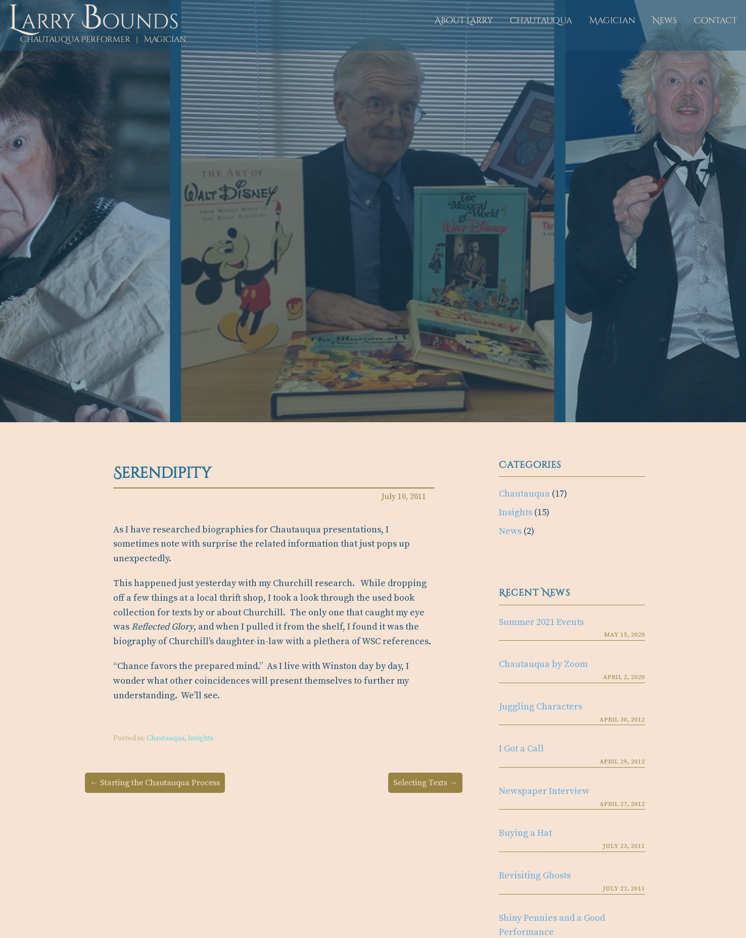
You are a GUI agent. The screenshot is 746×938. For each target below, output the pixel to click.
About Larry (463, 20)
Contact (715, 20)
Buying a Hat (525, 833)
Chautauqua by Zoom (543, 664)
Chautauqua (541, 20)
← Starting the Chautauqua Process (155, 783)
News (664, 20)
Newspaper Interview (544, 791)
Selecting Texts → (425, 783)
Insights (201, 738)
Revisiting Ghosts (535, 875)
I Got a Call (521, 748)
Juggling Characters (540, 706)
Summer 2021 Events (541, 622)
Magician (612, 20)
